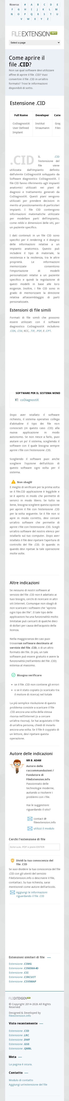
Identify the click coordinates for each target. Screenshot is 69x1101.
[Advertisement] (39, 145)
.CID (56, 156)
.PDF (39, 331)
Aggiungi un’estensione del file (28, 1084)
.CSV (19, 331)
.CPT (48, 331)
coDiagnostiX (29, 400)
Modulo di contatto (21, 1080)
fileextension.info (20, 1015)
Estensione (20, 963)
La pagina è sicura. (20, 1064)
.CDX (12, 331)
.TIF (32, 331)
